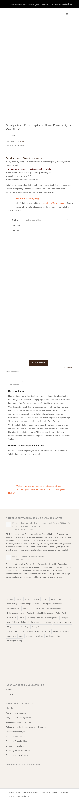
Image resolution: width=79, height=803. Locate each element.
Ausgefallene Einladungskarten (18, 717)
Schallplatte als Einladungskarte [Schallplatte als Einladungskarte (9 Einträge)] (43, 627)
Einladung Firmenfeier (15, 746)
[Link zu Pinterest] (66, 799)
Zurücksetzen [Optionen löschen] (67, 367)
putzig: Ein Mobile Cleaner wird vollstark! (29, 556)
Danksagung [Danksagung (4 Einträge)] (46, 604)
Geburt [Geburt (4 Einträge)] (21, 618)
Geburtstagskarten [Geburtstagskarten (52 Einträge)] (51, 618)
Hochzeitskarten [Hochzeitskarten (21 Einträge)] (13, 622)
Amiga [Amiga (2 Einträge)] (53, 599)
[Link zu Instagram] (71, 799)
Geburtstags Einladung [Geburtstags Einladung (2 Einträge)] (35, 618)
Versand (22, 141)
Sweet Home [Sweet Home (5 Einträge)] (11, 636)
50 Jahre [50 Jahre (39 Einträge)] (36, 599)
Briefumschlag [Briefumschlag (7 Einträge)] (12, 604)
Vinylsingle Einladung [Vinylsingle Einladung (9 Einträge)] (14, 641)
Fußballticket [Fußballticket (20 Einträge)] (11, 618)
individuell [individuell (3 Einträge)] (25, 622)
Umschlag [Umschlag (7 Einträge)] (29, 636)
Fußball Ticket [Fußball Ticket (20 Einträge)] (61, 613)
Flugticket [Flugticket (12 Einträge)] (30, 613)
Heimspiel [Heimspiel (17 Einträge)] (64, 618)
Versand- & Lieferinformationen (18, 796)
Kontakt (9, 689)
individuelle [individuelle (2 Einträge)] (35, 622)
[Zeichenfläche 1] (33, 14)
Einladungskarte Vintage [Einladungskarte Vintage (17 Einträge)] (15, 613)
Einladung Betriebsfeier (15, 736)
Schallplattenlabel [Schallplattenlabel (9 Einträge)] (32, 631)
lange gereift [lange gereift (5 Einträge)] (58, 622)
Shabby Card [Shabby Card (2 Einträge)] (45, 631)
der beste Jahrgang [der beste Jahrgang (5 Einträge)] (13, 608)
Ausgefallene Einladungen (16, 713)
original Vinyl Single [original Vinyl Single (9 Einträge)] (22, 627)
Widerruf (64, 792)
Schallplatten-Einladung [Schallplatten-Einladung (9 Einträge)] (15, 631)
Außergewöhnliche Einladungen (19, 722)
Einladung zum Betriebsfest (17, 755)
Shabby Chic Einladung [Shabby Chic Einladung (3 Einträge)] (61, 631)
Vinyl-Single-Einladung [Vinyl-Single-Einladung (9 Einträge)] (54, 636)
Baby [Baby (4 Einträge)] (59, 599)
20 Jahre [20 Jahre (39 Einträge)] (10, 599)
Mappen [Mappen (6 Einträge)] (10, 627)
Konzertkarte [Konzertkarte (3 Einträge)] (46, 622)
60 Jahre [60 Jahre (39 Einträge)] (45, 599)
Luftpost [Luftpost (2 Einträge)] (68, 622)
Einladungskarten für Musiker (18, 750)
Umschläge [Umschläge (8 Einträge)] (39, 636)
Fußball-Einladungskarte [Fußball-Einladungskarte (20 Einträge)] (45, 613)
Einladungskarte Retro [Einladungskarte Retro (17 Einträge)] (54, 608)
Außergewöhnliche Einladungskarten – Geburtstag (26, 727)
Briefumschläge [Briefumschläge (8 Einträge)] (25, 604)
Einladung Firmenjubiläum (16, 741)
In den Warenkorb (38, 363)
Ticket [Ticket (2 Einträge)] (21, 636)
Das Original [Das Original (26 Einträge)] (57, 604)
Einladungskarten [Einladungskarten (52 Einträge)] (38, 608)
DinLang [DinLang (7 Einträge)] (26, 608)
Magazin (9, 708)
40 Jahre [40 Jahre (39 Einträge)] (28, 599)
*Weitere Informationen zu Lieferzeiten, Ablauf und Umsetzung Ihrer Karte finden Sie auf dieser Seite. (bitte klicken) (36, 489)
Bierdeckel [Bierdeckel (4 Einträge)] (67, 599)
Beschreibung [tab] (14, 384)
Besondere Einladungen (15, 731)
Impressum (10, 694)
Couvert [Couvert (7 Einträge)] (36, 604)
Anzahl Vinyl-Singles (16, 225)
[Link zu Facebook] (62, 799)
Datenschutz (45, 792)
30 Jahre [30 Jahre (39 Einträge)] (19, 599)
